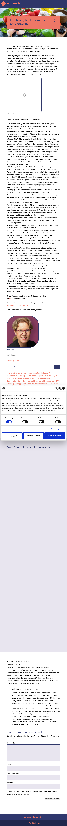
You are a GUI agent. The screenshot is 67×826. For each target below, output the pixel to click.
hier (10, 299)
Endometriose (28, 381)
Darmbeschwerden (22, 378)
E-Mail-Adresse (13, 774)
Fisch (50, 384)
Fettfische (30, 384)
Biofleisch (32, 376)
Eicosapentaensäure (14, 381)
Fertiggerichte (21, 384)
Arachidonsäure (34, 373)
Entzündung (38, 381)
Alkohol (9, 373)
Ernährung (10, 361)
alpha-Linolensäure (20, 373)
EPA (57, 381)
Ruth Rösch (16, 689)
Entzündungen (49, 381)
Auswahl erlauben (33, 435)
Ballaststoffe (45, 373)
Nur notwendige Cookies (12, 435)
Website (10, 783)
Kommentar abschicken (52, 798)
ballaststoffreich (12, 376)
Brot (8, 378)
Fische (56, 384)
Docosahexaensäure (42, 378)
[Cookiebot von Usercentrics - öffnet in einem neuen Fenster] (56, 388)
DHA (32, 378)
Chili (12, 378)
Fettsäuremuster (41, 384)
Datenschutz (37, 817)
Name (9, 765)
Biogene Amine (42, 376)
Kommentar (11, 743)
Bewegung (23, 376)
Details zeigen (56, 429)
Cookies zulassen (54, 435)
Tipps (17, 361)
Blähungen (53, 376)
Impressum (27, 817)
